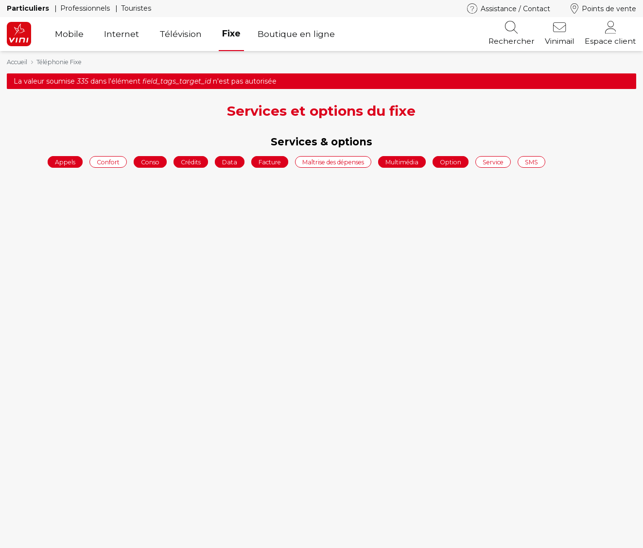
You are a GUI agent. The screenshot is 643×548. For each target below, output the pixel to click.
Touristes (136, 8)
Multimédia (401, 161)
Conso (150, 161)
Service (493, 161)
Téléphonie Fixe (59, 62)
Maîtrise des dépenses (333, 161)
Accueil (17, 62)
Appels (65, 161)
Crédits (191, 161)
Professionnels (86, 8)
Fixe (231, 33)
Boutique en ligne (296, 34)
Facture (270, 161)
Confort (108, 161)
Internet (121, 34)
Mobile (69, 34)
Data (229, 161)
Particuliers (29, 8)
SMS (531, 161)
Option (450, 161)
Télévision (180, 34)
